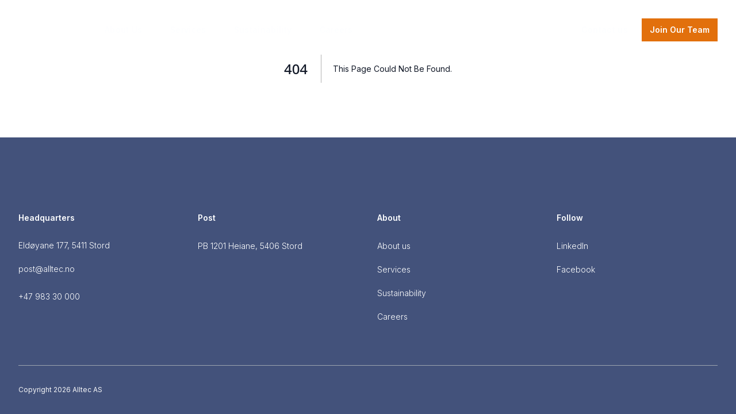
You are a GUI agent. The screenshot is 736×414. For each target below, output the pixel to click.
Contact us (604, 29)
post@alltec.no (46, 269)
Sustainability (263, 29)
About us (394, 246)
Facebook (576, 269)
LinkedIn (572, 246)
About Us (124, 29)
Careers (336, 29)
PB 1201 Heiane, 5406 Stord (250, 246)
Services (188, 29)
